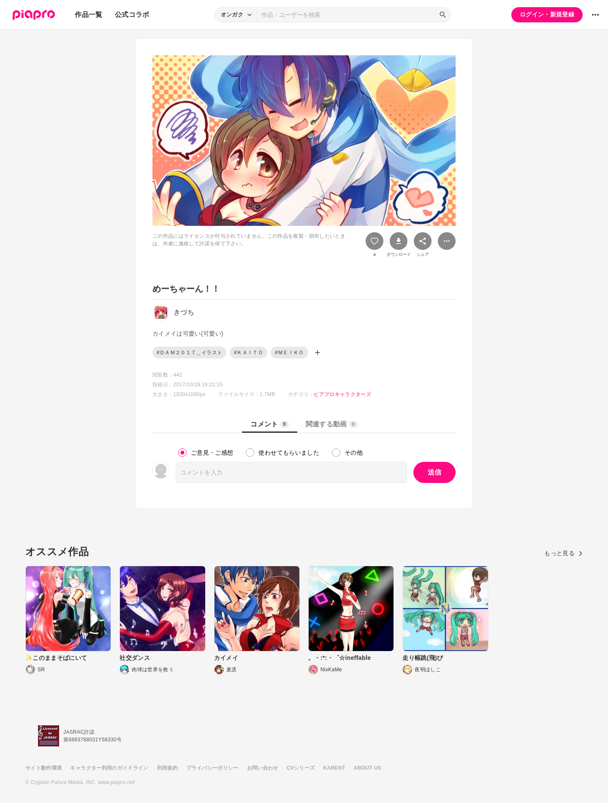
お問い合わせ (262, 768)
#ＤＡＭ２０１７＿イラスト (189, 352)
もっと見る (563, 553)
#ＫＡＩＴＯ (248, 352)
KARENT (334, 768)
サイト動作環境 (43, 768)
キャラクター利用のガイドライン (109, 768)
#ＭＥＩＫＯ (289, 352)
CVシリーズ (301, 768)
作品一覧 (88, 14)
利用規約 (167, 768)
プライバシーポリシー (212, 768)
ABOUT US (367, 768)
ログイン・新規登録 (547, 14)
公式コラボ (132, 14)
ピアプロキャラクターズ (342, 394)
